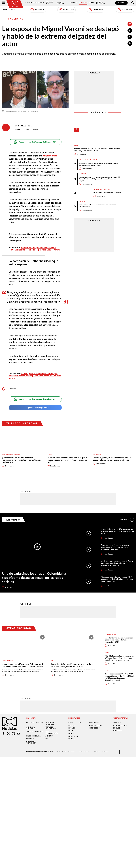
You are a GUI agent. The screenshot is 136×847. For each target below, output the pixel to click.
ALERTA (71, 733)
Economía (73, 3)
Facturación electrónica (49, 723)
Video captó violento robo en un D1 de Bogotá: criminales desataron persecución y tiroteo (98, 164)
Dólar (76, 145)
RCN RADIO (72, 728)
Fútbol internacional (102, 189)
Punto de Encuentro (100, 2)
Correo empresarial (33, 736)
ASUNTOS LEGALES (95, 725)
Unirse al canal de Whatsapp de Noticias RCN (35, 142)
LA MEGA (71, 739)
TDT (80, 722)
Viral (50, 454)
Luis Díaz (82, 174)
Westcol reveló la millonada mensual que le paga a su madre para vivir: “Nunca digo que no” (67, 460)
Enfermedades (110, 634)
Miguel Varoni (50, 155)
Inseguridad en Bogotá (88, 160)
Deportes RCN (49, 2)
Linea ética (49, 736)
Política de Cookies (84, 752)
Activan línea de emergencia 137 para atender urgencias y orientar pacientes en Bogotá (117, 563)
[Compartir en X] (130, 37)
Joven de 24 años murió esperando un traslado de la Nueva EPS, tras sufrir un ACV (117, 531)
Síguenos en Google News (35, 407)
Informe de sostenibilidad (50, 728)
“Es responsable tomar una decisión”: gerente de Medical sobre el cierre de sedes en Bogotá (117, 579)
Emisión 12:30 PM (66, 9)
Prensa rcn (30, 738)
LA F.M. (70, 731)
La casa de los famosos (11, 454)
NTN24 (70, 722)
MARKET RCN (117, 731)
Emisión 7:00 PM (96, 9)
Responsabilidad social (34, 722)
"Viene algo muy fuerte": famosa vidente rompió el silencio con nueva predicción (112, 459)
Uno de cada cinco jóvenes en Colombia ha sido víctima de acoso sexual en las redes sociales (34, 577)
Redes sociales (7, 660)
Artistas (13, 389)
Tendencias (83, 3)
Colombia (28, 3)
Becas (107, 652)
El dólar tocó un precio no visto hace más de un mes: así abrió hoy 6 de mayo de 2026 (97, 150)
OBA (46, 738)
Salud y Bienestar (60, 2)
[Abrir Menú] (3, 3)
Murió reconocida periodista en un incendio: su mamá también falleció (97, 205)
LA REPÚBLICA (94, 722)
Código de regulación (34, 731)
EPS (52, 660)
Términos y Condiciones (101, 752)
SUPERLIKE (116, 728)
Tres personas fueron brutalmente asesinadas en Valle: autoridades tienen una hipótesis (116, 547)
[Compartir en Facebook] (130, 30)
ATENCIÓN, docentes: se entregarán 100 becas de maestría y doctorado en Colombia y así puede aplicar (119, 658)
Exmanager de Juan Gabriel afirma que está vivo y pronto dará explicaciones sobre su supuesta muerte (35, 375)
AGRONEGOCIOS (94, 728)
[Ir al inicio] (15, 4)
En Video (13, 519)
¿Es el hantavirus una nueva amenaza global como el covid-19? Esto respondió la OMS (119, 640)
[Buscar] (132, 3)
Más (127, 520)
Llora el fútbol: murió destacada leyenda (107, 193)
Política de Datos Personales (66, 752)
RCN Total (72, 725)
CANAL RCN (121, 3)
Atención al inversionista (31, 742)
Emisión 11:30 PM (125, 9)
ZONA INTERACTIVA (120, 725)
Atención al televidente (30, 728)
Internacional (39, 3)
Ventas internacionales (51, 732)
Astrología (97, 454)
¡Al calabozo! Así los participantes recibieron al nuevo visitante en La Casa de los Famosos (21, 460)
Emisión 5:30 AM (37, 9)
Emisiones (8, 10)
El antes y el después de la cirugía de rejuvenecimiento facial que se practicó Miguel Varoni (34, 248)
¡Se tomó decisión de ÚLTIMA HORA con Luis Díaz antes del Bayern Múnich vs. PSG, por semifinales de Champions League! (99, 178)
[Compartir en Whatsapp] (130, 43)
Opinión (92, 3)
